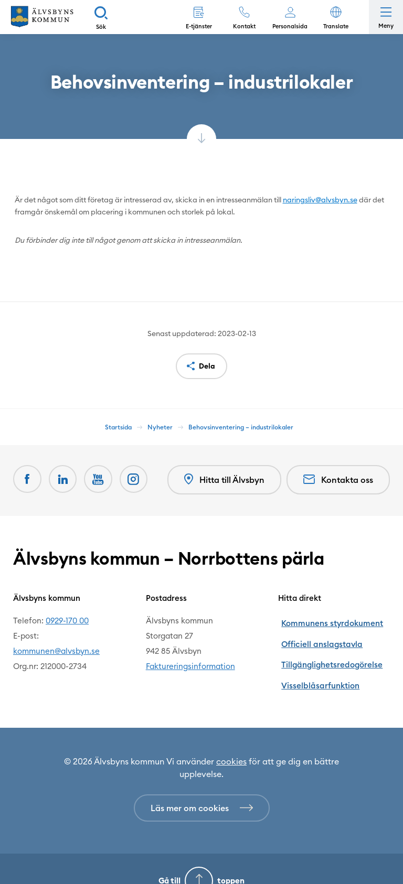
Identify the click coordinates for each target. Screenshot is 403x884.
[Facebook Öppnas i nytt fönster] (28, 479)
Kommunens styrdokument (327, 619)
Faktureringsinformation (190, 665)
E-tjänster (199, 26)
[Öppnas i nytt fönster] (138, 479)
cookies (231, 737)
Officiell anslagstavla (317, 634)
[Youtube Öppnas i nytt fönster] (101, 479)
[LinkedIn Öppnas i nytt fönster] (64, 479)
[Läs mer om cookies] (202, 783)
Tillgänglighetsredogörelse (327, 649)
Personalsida (289, 26)
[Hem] (41, 17)
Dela (207, 366)
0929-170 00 (67, 619)
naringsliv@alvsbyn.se (320, 199)
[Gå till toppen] (201, 856)
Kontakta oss (338, 480)
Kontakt (244, 26)
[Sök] (101, 17)
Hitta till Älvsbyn (223, 479)
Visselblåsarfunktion (316, 665)
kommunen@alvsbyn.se (56, 649)
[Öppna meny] (386, 17)
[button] (335, 17)
